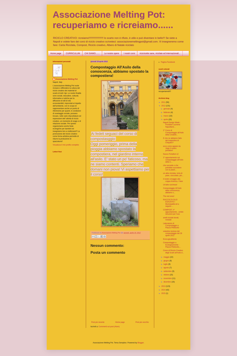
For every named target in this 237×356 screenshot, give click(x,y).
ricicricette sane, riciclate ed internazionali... (160, 53)
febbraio (167, 112)
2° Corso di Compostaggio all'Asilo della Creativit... (173, 132)
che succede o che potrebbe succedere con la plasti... (172, 167)
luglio (166, 264)
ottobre (167, 275)
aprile (166, 119)
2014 (163, 290)
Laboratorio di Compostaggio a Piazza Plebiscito (171, 225)
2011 (163, 102)
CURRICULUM (73, 53)
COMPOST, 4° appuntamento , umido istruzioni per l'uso (173, 212)
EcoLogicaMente (170, 239)
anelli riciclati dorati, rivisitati (171, 219)
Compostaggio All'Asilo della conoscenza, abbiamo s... (172, 190)
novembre (168, 278)
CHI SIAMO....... (92, 53)
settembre (168, 271)
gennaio (167, 109)
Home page (55, 53)
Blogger (141, 343)
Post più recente (97, 322)
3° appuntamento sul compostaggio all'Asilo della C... (173, 159)
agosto (166, 268)
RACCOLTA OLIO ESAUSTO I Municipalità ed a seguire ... (171, 203)
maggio (167, 257)
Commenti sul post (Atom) (109, 326)
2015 (163, 293)
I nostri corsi (129, 53)
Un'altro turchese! (170, 185)
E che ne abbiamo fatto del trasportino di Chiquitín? (172, 140)
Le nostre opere (111, 53)
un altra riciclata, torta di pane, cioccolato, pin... (173, 174)
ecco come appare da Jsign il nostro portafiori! (171, 148)
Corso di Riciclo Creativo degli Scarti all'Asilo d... (173, 251)
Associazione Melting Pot (67, 79)
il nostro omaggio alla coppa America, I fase (173, 180)
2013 (163, 286)
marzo (166, 116)
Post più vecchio (142, 322)
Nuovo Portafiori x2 (171, 154)
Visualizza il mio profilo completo (66, 145)
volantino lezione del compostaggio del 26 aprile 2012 (172, 233)
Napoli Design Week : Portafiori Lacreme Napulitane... (171, 124)
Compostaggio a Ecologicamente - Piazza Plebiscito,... (172, 245)
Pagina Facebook (168, 62)
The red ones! (168, 196)
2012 (163, 106)
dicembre (168, 282)
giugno (166, 261)
